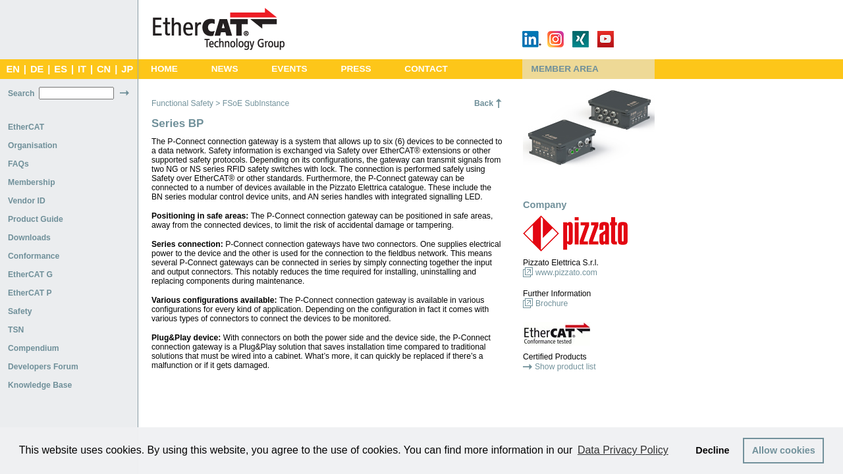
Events (289, 69)
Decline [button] (712, 450)
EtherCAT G (30, 274)
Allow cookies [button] (783, 450)
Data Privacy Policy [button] (623, 450)
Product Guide (35, 219)
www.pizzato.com (566, 272)
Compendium (33, 348)
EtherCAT (26, 127)
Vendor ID (26, 200)
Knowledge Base (40, 385)
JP (127, 69)
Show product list (565, 366)
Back (483, 103)
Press (355, 69)
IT (82, 69)
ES (60, 69)
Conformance (33, 256)
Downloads (29, 237)
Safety (20, 311)
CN (104, 69)
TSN (16, 329)
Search (21, 93)
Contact (426, 69)
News (224, 69)
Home (164, 69)
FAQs (18, 164)
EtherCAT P (30, 293)
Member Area (565, 69)
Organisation (32, 145)
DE (36, 69)
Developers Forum (43, 366)
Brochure (551, 303)
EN (12, 69)
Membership (31, 182)
